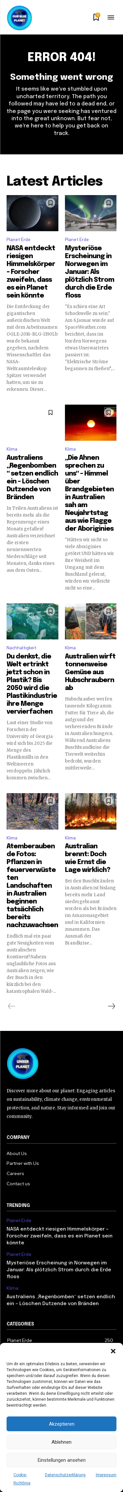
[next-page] (111, 1006)
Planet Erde (19, 239)
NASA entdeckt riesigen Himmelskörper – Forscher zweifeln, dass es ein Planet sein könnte (31, 272)
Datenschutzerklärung (65, 1475)
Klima (12, 449)
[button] (113, 1351)
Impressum (106, 1475)
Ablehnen (61, 1442)
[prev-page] (12, 1006)
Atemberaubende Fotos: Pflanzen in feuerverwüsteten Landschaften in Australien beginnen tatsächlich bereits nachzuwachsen (32, 886)
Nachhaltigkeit (21, 648)
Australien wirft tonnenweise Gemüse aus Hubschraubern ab (90, 672)
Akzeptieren (61, 1424)
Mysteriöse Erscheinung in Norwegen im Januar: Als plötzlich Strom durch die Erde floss (89, 272)
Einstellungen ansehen (62, 1460)
